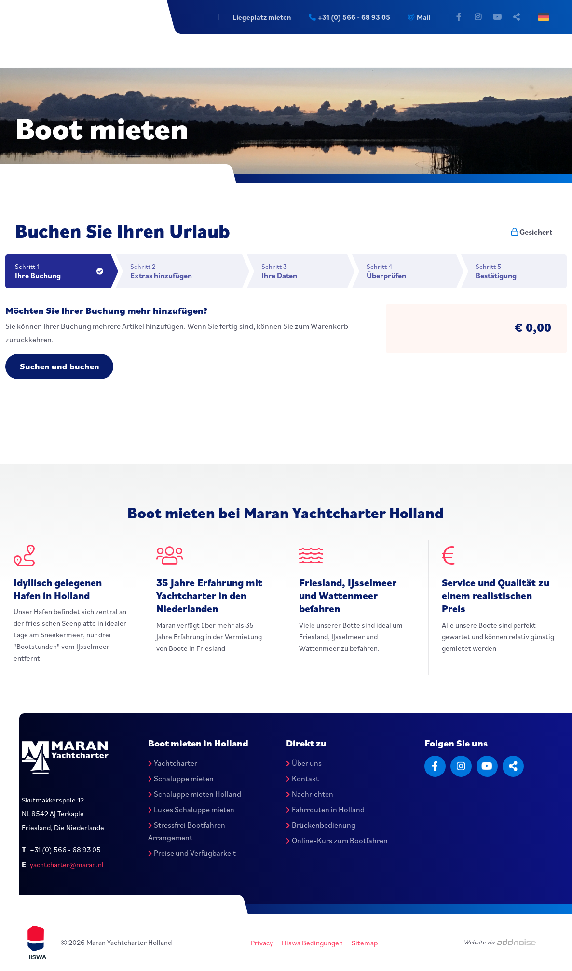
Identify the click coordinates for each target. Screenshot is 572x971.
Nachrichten (309, 794)
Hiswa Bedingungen (312, 942)
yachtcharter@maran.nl (67, 864)
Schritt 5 (521, 271)
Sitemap (365, 942)
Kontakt (302, 778)
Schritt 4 (411, 271)
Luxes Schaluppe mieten (191, 809)
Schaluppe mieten (181, 778)
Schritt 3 (304, 271)
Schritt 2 (186, 271)
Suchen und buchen (59, 366)
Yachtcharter (172, 763)
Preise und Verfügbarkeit (192, 853)
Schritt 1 (63, 271)
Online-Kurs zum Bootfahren (337, 840)
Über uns (304, 763)
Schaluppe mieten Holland (194, 794)
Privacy (262, 942)
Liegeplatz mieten (261, 17)
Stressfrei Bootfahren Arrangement (186, 831)
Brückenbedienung (320, 825)
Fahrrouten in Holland (325, 809)
